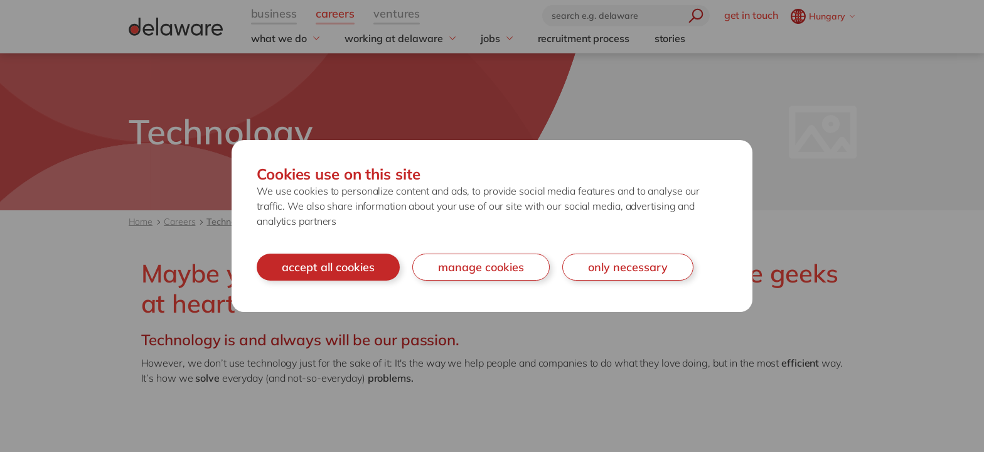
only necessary (628, 267)
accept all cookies (328, 267)
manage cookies (481, 267)
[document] (492, 226)
